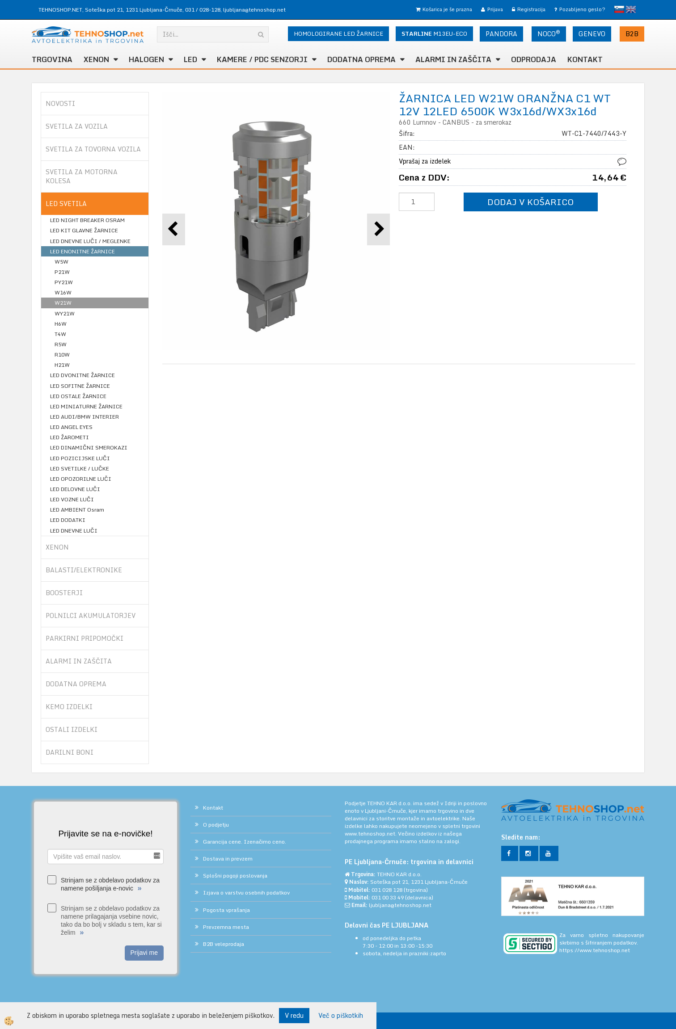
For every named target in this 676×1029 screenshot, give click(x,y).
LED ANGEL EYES (71, 427)
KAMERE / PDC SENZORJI (262, 59)
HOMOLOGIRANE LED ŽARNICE (338, 33)
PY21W (64, 282)
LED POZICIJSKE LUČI (80, 458)
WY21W (65, 313)
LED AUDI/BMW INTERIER (84, 416)
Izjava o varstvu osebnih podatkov (246, 892)
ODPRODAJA (533, 59)
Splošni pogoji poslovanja (235, 875)
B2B (631, 34)
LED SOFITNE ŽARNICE (80, 386)
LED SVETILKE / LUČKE (79, 468)
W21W (63, 302)
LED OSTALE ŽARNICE (78, 396)
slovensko (619, 9)
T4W (60, 334)
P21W (62, 272)
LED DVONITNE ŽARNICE (82, 375)
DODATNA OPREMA (361, 59)
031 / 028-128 (202, 9)
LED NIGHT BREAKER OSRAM (87, 220)
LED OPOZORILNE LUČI (80, 479)
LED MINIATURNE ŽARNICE (86, 406)
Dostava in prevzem (228, 858)
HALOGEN (146, 59)
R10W (62, 354)
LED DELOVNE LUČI (75, 489)
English (631, 9)
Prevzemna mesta (226, 927)
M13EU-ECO (434, 33)
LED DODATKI (67, 520)
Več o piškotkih (340, 1015)
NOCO (548, 33)
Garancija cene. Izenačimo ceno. (244, 841)
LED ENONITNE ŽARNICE (82, 251)
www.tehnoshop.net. (371, 833)
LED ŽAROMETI (69, 437)
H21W (62, 365)
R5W (61, 344)
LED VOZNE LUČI (72, 499)
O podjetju (216, 824)
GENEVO (592, 34)
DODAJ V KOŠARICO (530, 202)
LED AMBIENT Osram (77, 509)
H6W (61, 323)
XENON (96, 59)
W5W (61, 261)
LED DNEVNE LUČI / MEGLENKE (90, 241)
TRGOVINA (52, 59)
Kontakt (585, 59)
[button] (378, 229)
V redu (294, 1015)
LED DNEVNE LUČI (73, 530)
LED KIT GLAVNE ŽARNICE (84, 230)
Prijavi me (144, 952)
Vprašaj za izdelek (425, 161)
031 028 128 (387, 890)
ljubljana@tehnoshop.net (254, 9)
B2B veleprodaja (223, 944)
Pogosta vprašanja (226, 910)
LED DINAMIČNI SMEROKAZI (88, 447)
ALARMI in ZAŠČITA (453, 59)
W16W (63, 292)
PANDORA (501, 34)
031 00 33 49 (388, 897)
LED (190, 59)
